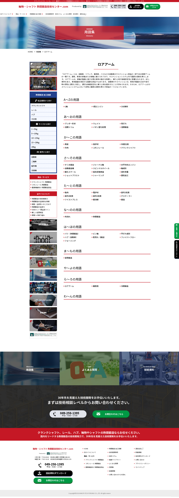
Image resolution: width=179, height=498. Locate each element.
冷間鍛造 (124, 287)
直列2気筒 (97, 197)
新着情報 (138, 454)
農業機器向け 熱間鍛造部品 (41, 189)
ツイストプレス (71, 201)
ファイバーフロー (128, 238)
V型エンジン (98, 108)
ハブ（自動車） (71, 238)
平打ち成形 (125, 235)
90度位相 (125, 145)
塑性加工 (124, 176)
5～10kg (34, 135)
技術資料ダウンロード (143, 457)
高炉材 (96, 145)
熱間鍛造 (96, 218)
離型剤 (96, 287)
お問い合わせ (140, 461)
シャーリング (98, 176)
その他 (34, 120)
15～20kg (35, 143)
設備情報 (112, 472)
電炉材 (96, 194)
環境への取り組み (38, 216)
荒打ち (124, 125)
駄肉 (66, 194)
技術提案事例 (100, 14)
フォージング (70, 242)
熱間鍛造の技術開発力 (40, 200)
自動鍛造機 (69, 169)
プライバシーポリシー (143, 465)
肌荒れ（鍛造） (99, 238)
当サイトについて (41, 14)
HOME (30, 53)
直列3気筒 (125, 194)
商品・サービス (61, 14)
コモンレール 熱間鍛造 (40, 186)
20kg (33, 148)
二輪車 (34, 162)
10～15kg (35, 139)
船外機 (34, 167)
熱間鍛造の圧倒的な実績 (40, 203)
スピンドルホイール (101, 169)
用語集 (38, 53)
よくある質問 (125, 14)
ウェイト (96, 125)
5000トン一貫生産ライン (41, 211)
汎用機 (34, 171)
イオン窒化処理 (99, 128)
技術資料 (136, 14)
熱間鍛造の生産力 (38, 208)
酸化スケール (70, 173)
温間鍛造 (124, 128)
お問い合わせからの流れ (117, 476)
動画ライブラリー (115, 461)
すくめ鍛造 (69, 166)
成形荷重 (124, 173)
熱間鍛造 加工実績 (81, 14)
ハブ (33, 116)
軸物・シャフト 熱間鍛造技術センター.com (43, 6)
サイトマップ (140, 469)
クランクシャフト (128, 149)
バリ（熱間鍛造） (72, 235)
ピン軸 (96, 235)
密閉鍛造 (68, 259)
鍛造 (123, 201)
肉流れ (67, 218)
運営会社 (146, 14)
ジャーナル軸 (98, 166)
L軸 (66, 108)
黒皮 (66, 145)
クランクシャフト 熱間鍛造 (41, 183)
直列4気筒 (69, 197)
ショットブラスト (72, 176)
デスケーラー (126, 197)
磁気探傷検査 (98, 173)
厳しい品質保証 (37, 214)
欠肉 (66, 149)
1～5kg (34, 130)
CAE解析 (124, 108)
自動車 (34, 158)
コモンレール (98, 149)
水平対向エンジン (128, 166)
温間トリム (69, 128)
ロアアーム (69, 287)
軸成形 (124, 169)
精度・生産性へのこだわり (41, 205)
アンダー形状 (70, 125)
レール (34, 111)
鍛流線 (96, 201)
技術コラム (112, 14)
